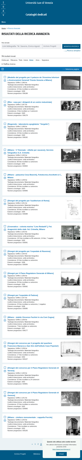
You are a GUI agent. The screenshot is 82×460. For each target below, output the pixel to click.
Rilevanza (14, 60)
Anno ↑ (31, 60)
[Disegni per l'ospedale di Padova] (23, 295)
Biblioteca (36, 454)
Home (4, 28)
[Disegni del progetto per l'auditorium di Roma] (28, 201)
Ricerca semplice (73, 51)
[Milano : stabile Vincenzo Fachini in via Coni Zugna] (31, 317)
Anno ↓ (38, 60)
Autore (26, 60)
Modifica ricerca (71, 46)
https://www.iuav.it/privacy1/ (67, 449)
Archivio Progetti (20, 454)
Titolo (20, 60)
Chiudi (67, 454)
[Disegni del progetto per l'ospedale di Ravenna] (29, 251)
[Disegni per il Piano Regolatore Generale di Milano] (31, 273)
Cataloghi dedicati (37, 14)
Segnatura (45, 60)
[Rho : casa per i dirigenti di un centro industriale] (30, 102)
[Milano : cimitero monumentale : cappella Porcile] (30, 417)
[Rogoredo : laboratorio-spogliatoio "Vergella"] (28, 124)
